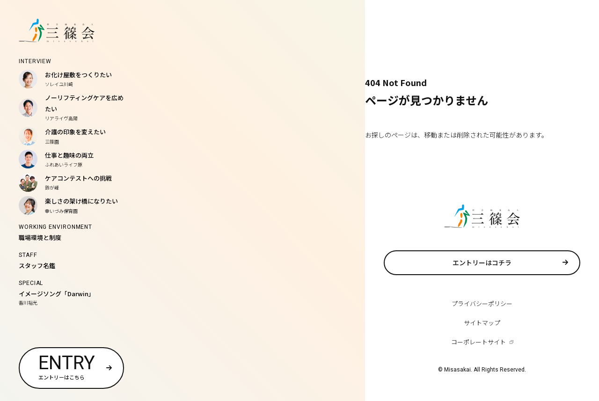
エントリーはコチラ (482, 262)
